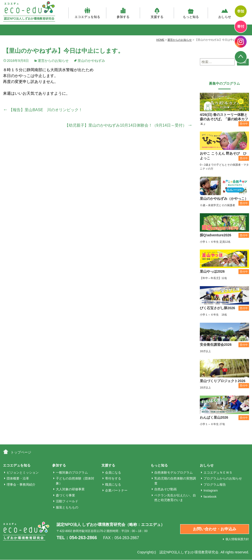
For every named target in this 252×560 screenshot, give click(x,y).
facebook (210, 496)
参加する (123, 12)
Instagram (211, 490)
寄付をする (113, 478)
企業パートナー (116, 490)
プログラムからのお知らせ (223, 478)
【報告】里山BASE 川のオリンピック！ (42, 110)
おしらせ (224, 12)
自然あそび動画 (165, 489)
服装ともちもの (67, 507)
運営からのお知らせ (53, 61)
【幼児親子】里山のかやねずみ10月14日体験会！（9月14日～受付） (128, 125)
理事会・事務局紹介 (21, 484)
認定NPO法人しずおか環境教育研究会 (189, 552)
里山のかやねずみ (91, 61)
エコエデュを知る (87, 12)
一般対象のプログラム (72, 472)
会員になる (113, 472)
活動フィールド (67, 501)
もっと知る (191, 12)
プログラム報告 (215, 484)
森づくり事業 (65, 495)
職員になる (113, 484)
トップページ (21, 452)
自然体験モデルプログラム (173, 472)
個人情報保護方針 (237, 539)
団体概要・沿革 (18, 478)
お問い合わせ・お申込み (214, 529)
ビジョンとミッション (23, 472)
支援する (157, 12)
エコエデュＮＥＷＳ (218, 472)
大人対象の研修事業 (70, 489)
